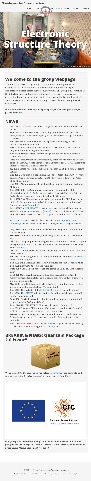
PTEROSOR (46, 290)
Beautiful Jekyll (71, 474)
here (28, 181)
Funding (85, 11)
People (37, 11)
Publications (62, 11)
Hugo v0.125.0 (19, 474)
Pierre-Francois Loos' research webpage (24, 5)
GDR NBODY (31, 208)
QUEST (29, 293)
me (20, 112)
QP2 (56, 372)
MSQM (47, 211)
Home (28, 11)
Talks (75, 11)
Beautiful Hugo (47, 474)
